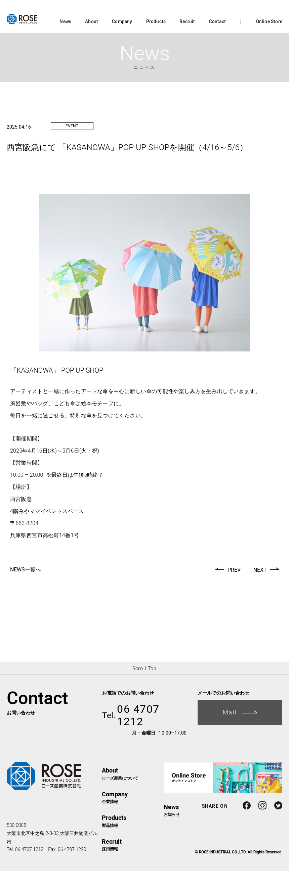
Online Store (269, 40)
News (65, 40)
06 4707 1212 (131, 734)
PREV (234, 589)
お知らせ (172, 829)
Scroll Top (144, 687)
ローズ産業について (133, 792)
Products (156, 40)
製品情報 (133, 839)
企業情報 (133, 816)
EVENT (72, 145)
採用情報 (133, 863)
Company (122, 40)
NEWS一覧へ (25, 588)
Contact (217, 40)
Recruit (187, 40)
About (91, 40)
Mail (240, 731)
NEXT (260, 589)
